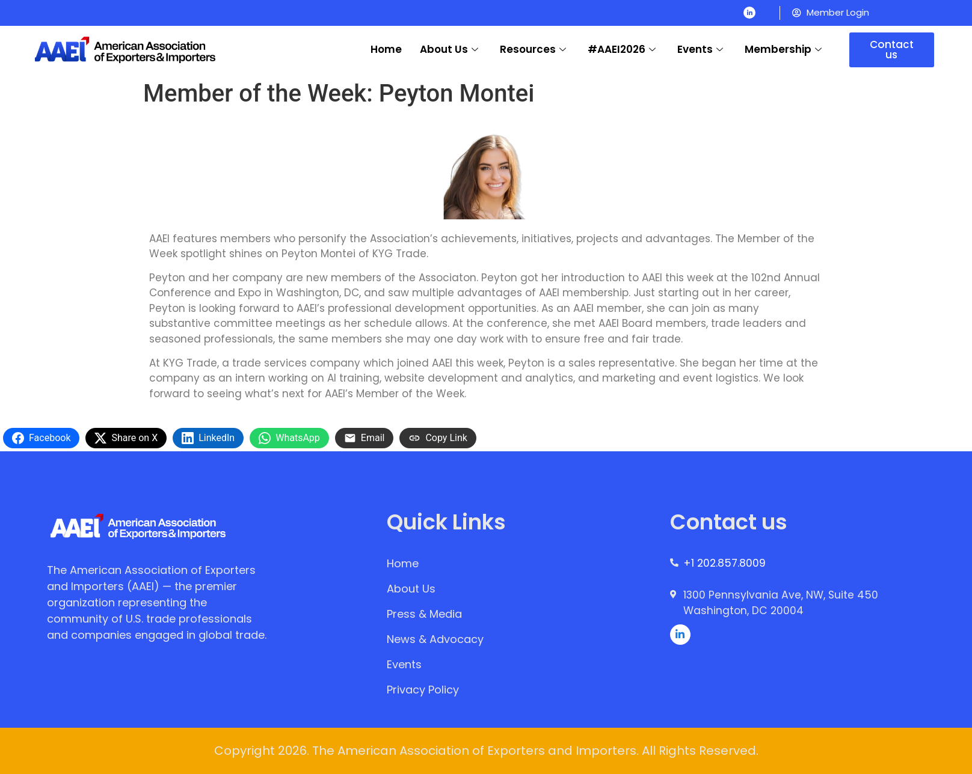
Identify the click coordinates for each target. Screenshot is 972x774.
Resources (533, 49)
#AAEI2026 (622, 49)
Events (700, 49)
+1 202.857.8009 (725, 563)
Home (386, 49)
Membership (783, 49)
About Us (449, 49)
